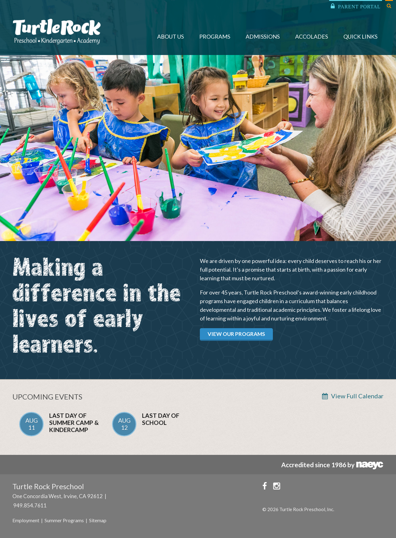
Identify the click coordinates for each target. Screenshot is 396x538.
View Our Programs (236, 334)
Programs (214, 36)
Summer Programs (64, 520)
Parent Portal (356, 6)
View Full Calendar (357, 396)
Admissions (263, 36)
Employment (25, 520)
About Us (170, 36)
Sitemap (97, 520)
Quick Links (360, 36)
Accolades (311, 36)
